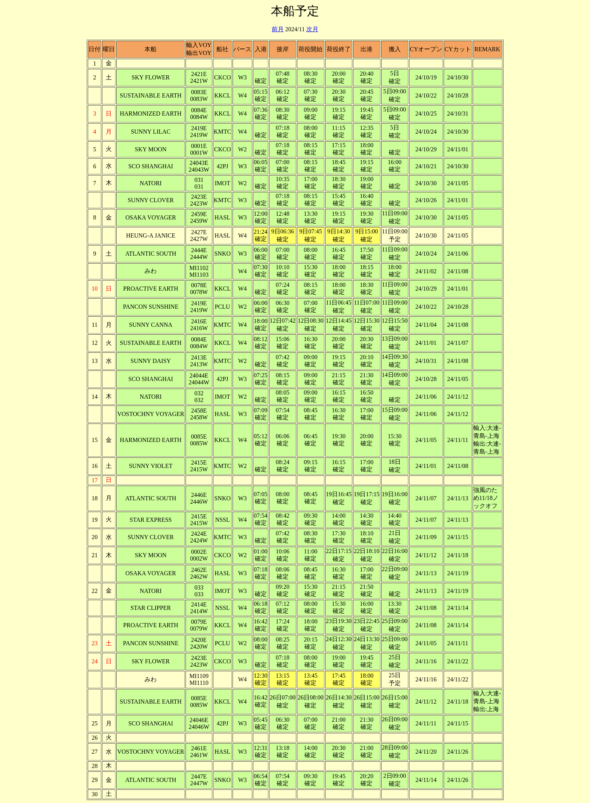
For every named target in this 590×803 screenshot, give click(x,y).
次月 (312, 29)
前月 (278, 29)
